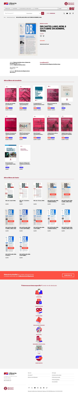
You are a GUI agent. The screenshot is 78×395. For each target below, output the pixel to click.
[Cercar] (42, 13)
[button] (73, 8)
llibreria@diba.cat (7, 380)
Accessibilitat (54, 381)
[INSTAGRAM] (70, 13)
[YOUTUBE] (67, 13)
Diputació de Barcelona (19, 64)
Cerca (50, 13)
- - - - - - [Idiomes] (63, 9)
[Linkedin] (41, 388)
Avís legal (54, 372)
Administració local (44, 44)
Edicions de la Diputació (33, 377)
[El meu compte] (70, 8)
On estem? (30, 375)
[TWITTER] (64, 13)
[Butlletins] (44, 388)
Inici (5, 17)
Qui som (29, 372)
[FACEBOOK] (73, 13)
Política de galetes (55, 379)
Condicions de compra (56, 375)
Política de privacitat (56, 377)
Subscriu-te (68, 275)
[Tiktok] (47, 388)
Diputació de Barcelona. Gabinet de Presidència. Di (20, 63)
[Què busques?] (15, 13)
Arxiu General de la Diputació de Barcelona (50, 64)
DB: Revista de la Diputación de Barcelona (20, 71)
